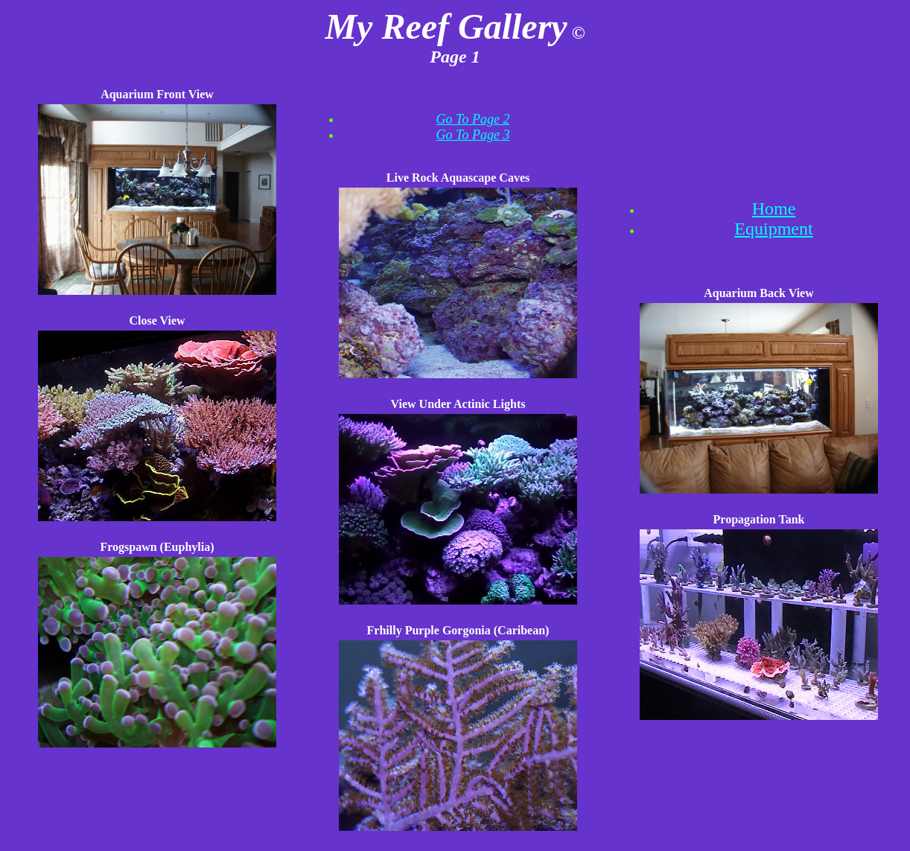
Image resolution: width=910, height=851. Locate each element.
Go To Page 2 (473, 119)
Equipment (773, 228)
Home (774, 208)
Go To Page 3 (473, 134)
